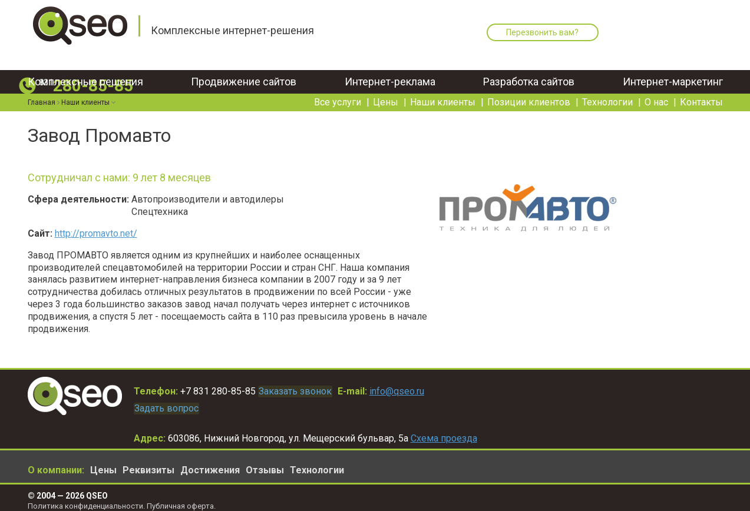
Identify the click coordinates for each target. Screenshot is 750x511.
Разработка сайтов (528, 70)
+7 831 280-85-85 (218, 389)
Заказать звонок (303, 389)
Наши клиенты (442, 91)
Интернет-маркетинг (673, 70)
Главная (41, 91)
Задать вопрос (175, 403)
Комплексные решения (85, 70)
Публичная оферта (180, 499)
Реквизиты (148, 464)
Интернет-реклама (390, 70)
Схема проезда (444, 431)
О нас (656, 91)
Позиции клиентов (528, 91)
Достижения (210, 464)
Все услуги (337, 91)
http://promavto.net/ (96, 233)
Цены (385, 91)
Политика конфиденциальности (85, 499)
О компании (55, 464)
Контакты (701, 91)
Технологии (607, 91)
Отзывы (265, 464)
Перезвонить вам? (537, 32)
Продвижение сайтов (243, 70)
